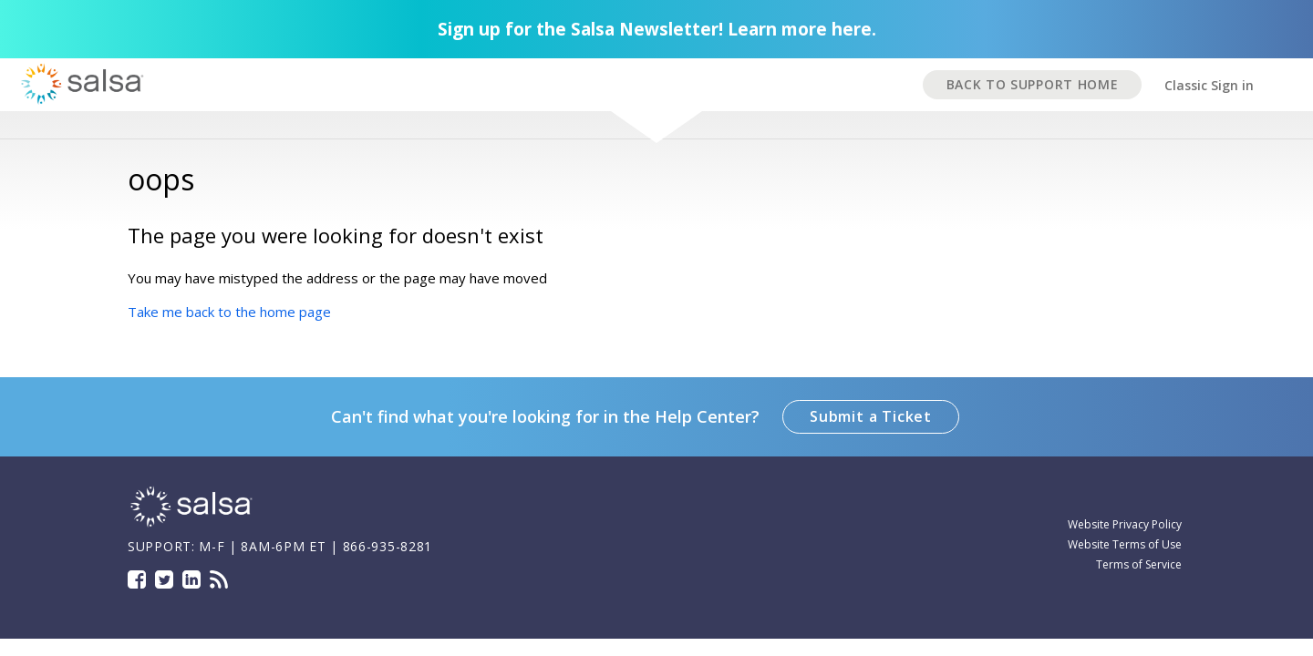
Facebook (137, 579)
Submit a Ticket (871, 416)
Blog (219, 579)
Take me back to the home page (229, 311)
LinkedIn (191, 579)
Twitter (164, 579)
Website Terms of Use (1125, 544)
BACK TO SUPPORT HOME (1032, 84)
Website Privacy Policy (1125, 524)
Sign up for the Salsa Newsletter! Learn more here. (657, 29)
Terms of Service (1139, 564)
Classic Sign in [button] (1209, 85)
